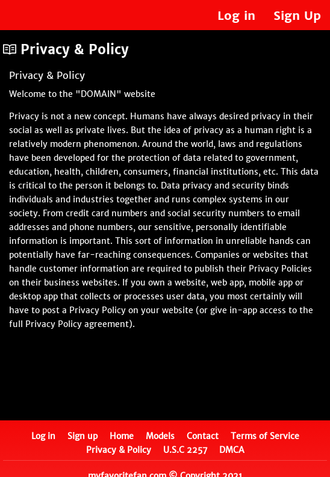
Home (122, 436)
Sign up (82, 436)
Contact (203, 436)
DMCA (231, 449)
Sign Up (297, 15)
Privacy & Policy (118, 449)
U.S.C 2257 (185, 449)
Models (160, 436)
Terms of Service (265, 436)
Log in (236, 15)
